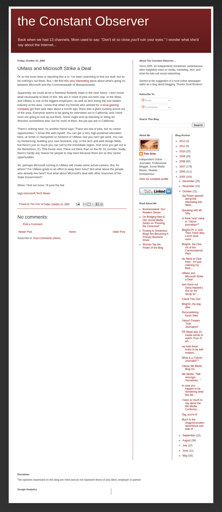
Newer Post (25, 231)
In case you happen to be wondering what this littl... (192, 390)
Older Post (119, 231)
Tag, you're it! (189, 414)
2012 (182, 141)
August (186, 440)
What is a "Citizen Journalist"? (192, 359)
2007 (182, 166)
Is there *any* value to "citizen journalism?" (193, 221)
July (185, 445)
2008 (182, 161)
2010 (182, 151)
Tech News (43, 193)
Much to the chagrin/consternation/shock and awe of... (193, 424)
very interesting (79, 80)
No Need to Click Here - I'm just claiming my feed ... (191, 263)
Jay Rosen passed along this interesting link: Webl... (192, 200)
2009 (182, 156)
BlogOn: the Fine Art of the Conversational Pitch (192, 249)
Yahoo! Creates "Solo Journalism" (191, 323)
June (185, 450)
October (187, 191)
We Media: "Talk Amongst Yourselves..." (191, 377)
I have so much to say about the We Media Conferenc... (192, 404)
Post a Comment (32, 224)
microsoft (29, 193)
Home (72, 231)
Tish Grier (150, 153)
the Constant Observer (83, 21)
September (189, 435)
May (185, 455)
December (188, 181)
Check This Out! (191, 299)
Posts (146, 100)
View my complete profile (153, 179)
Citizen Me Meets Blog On (192, 368)
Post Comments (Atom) (47, 238)
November (188, 186)
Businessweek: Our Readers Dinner (154, 211)
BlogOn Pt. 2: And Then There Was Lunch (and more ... (193, 234)
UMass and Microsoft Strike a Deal (192, 276)
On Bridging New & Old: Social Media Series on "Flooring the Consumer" (154, 221)
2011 (182, 146)
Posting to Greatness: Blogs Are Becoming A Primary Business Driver (155, 235)
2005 (182, 176)
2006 (182, 171)
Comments (150, 107)
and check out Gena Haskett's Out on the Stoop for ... (192, 289)
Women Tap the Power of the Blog (153, 246)
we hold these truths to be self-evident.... (193, 349)
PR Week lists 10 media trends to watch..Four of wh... (192, 336)
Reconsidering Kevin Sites (190, 314)
